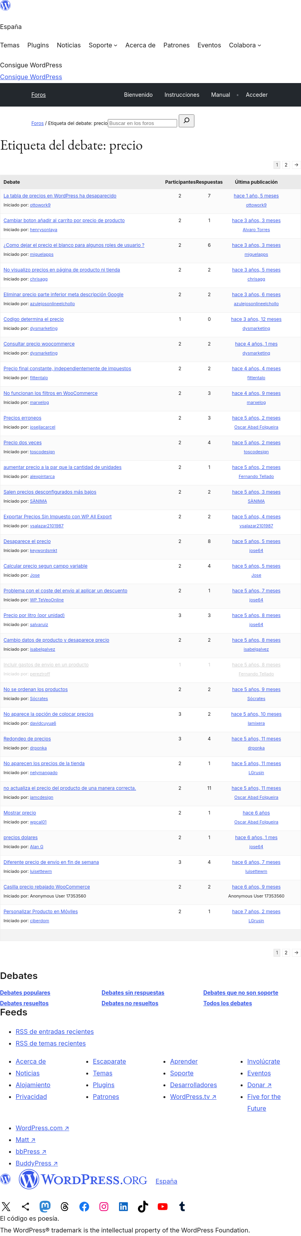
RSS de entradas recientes (55, 1031)
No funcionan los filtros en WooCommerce (51, 393)
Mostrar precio (20, 813)
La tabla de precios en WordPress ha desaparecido (60, 196)
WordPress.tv (193, 1096)
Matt (26, 1140)
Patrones (106, 1096)
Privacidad (31, 1096)
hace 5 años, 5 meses (256, 541)
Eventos (259, 1073)
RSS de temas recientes (51, 1043)
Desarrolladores (193, 1085)
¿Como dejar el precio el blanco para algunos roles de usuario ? (74, 245)
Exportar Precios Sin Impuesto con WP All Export (58, 516)
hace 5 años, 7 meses (256, 591)
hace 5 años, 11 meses (256, 739)
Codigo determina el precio (34, 319)
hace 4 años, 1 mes (256, 344)
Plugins (103, 1085)
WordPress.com (42, 1128)
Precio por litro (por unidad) (34, 615)
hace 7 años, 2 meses (256, 911)
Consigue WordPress (31, 77)
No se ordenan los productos (36, 689)
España (166, 1181)
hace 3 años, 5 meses (256, 270)
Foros (38, 94)
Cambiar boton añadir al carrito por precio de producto (64, 220)
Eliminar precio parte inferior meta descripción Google (63, 294)
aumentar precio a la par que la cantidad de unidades (62, 467)
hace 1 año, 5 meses (256, 196)
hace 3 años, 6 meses (256, 294)
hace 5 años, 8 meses (256, 615)
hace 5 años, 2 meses (256, 418)
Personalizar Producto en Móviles (41, 911)
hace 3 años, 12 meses (256, 319)
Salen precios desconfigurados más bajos (50, 492)
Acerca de (31, 1061)
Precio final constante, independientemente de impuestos (67, 368)
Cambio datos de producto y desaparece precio (56, 640)
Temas (102, 1073)
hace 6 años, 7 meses (256, 862)
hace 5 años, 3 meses (256, 492)
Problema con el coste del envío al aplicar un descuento (65, 591)
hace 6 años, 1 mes (256, 837)
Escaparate (109, 1061)
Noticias (28, 1073)
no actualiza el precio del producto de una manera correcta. (70, 788)
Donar (259, 1085)
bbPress (31, 1151)
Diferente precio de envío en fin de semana (51, 862)
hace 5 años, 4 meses (256, 516)
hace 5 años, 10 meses (256, 714)
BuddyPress (37, 1163)
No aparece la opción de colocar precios (49, 714)
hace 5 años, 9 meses (256, 689)
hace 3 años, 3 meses (256, 220)
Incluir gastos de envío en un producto (46, 665)
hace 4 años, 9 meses (256, 393)
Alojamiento (33, 1085)
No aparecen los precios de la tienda (44, 763)
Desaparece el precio (27, 541)
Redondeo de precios (27, 739)
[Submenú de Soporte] (103, 45)
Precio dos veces (23, 442)
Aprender (184, 1061)
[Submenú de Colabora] (245, 45)
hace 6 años (256, 813)
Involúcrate (263, 1061)
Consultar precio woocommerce (39, 344)
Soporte (182, 1073)
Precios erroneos (22, 418)
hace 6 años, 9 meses (256, 887)
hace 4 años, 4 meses (256, 368)
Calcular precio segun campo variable (45, 566)
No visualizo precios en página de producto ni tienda (62, 270)
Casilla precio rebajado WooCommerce (47, 887)
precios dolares (21, 837)
